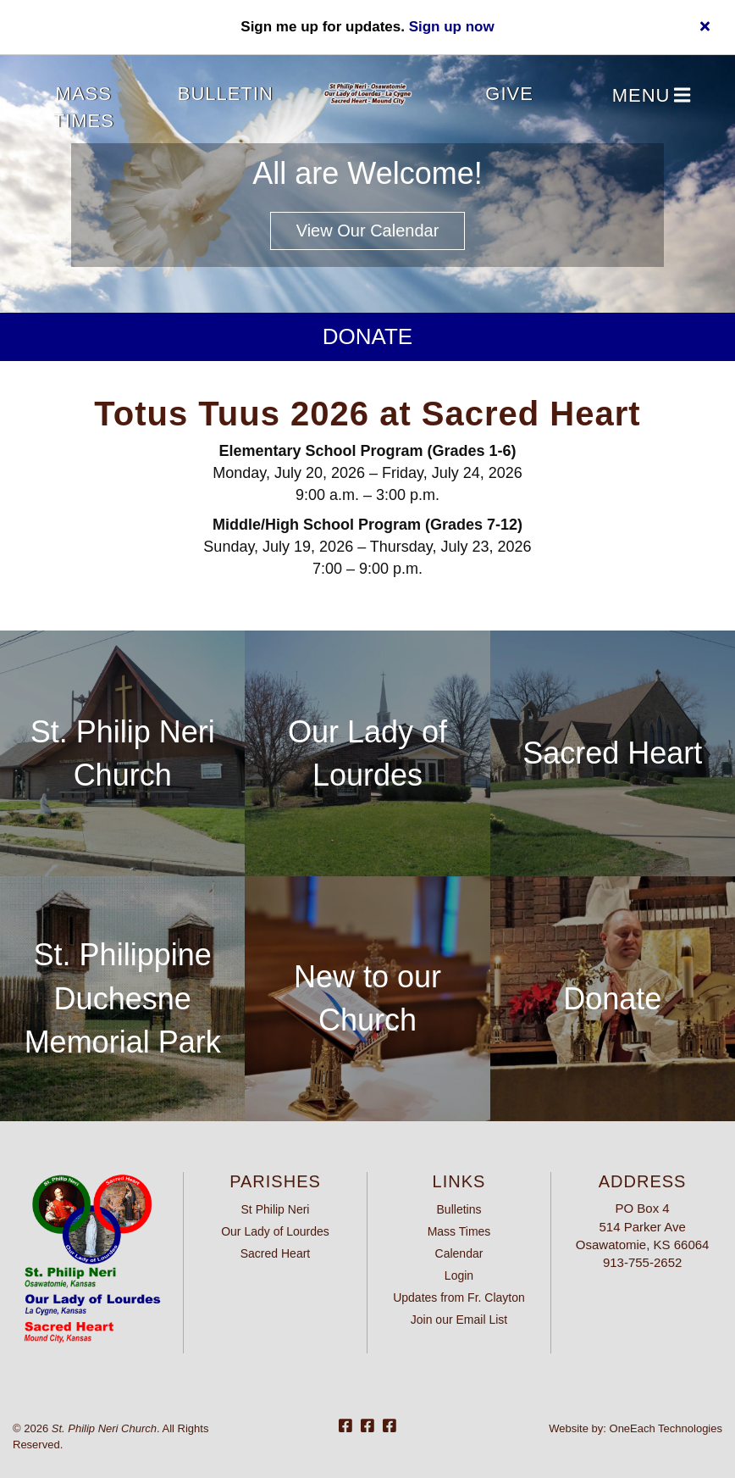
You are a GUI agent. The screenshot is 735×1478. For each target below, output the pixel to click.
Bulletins (459, 1209)
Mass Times (83, 107)
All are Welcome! (367, 173)
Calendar (459, 1253)
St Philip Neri (275, 1209)
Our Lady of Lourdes (275, 1231)
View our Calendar (367, 230)
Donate (367, 336)
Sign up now (452, 27)
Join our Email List (459, 1319)
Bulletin (226, 93)
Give (509, 93)
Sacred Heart (612, 753)
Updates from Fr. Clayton (459, 1297)
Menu (651, 96)
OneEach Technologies (666, 1428)
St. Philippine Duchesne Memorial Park (123, 998)
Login (459, 1275)
